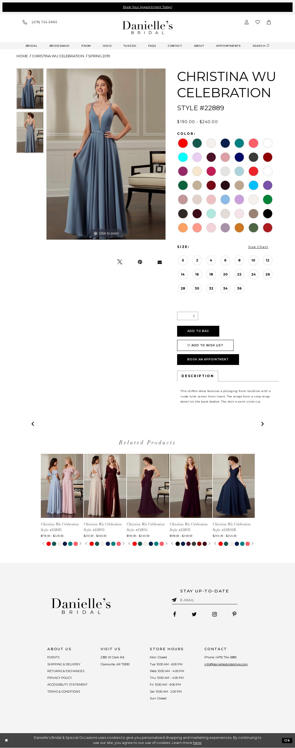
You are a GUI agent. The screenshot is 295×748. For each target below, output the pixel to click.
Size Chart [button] (258, 247)
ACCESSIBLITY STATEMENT (67, 685)
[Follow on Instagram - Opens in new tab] (215, 615)
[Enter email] (204, 601)
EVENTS (53, 657)
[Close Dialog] (7, 740)
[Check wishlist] (258, 22)
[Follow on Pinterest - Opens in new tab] (234, 615)
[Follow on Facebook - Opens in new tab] (174, 615)
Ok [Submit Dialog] (287, 740)
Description (197, 376)
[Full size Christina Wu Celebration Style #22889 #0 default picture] (106, 154)
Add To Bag (198, 331)
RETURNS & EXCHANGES (65, 671)
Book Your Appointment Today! (147, 7)
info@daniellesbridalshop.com (226, 664)
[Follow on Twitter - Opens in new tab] (194, 615)
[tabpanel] (30, 90)
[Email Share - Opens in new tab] (160, 262)
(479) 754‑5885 (226, 657)
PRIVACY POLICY (59, 678)
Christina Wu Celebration (58, 56)
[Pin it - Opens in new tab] (140, 262)
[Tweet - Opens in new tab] (120, 262)
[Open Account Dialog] (246, 22)
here (197, 743)
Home (22, 56)
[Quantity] (187, 316)
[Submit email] (175, 598)
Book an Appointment (208, 359)
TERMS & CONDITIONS (63, 691)
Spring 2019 (99, 56)
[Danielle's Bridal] (147, 27)
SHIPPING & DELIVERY (63, 664)
